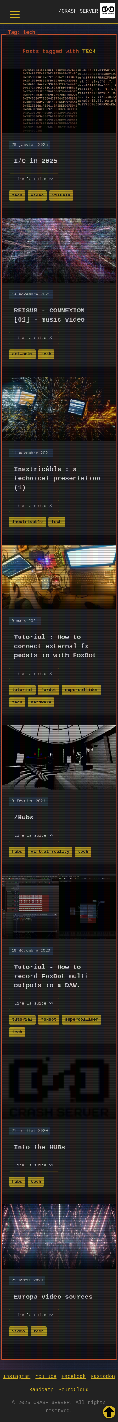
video (37, 195)
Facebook (73, 1376)
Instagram (16, 1376)
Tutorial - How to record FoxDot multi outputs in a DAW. (51, 975)
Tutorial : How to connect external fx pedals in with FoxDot (55, 645)
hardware (41, 702)
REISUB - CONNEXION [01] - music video (49, 314)
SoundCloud (74, 1389)
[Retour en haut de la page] (109, 1412)
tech (17, 195)
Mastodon (103, 1376)
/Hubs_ (26, 817)
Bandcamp (41, 1389)
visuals (61, 195)
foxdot (49, 689)
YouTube (45, 1376)
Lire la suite (34, 178)
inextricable (27, 521)
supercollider (81, 689)
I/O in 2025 (35, 160)
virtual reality (50, 851)
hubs (17, 851)
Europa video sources (53, 1296)
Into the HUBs (39, 1146)
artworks (22, 353)
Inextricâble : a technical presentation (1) (57, 477)
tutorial (22, 689)
